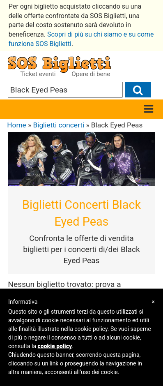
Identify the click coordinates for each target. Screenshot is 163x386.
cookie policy (55, 346)
